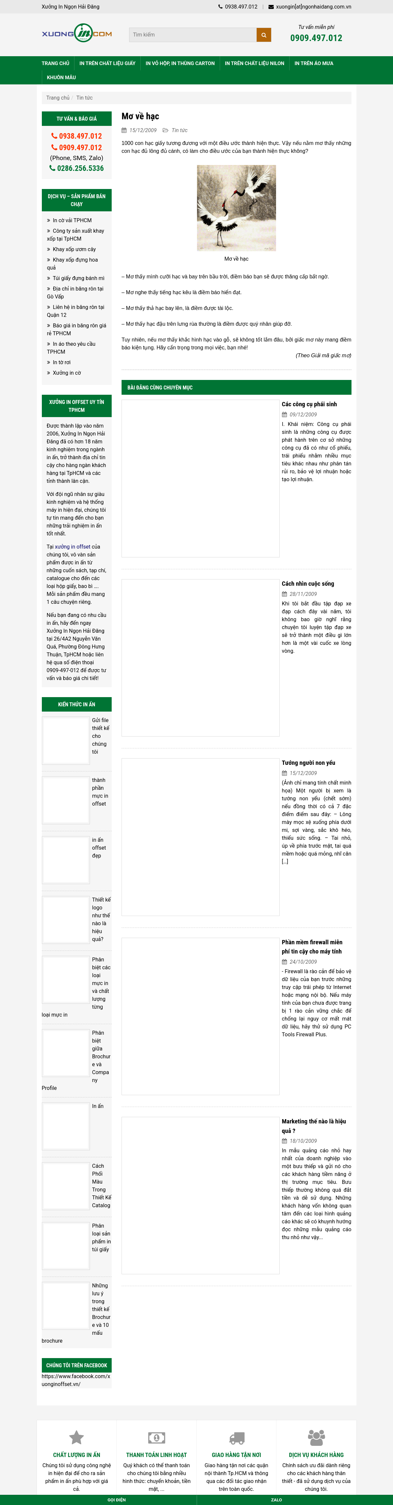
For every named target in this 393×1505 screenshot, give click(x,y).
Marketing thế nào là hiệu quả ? (241, 785)
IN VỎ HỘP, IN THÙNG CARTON (180, 62)
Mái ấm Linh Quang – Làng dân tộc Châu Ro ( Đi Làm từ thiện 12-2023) (131, 1283)
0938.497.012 (237, 7)
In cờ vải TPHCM (72, 219)
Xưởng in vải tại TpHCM (76, 1319)
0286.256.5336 (76, 167)
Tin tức (84, 96)
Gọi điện (116, 1499)
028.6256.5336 (87, 1416)
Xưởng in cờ (67, 371)
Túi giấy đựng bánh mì (78, 277)
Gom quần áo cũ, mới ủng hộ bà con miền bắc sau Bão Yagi (118, 1248)
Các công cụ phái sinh (229, 403)
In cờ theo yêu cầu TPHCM (80, 1292)
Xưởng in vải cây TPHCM (78, 1301)
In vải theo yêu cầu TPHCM (80, 1310)
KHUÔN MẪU (61, 76)
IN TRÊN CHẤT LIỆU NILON (254, 62)
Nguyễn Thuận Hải (276, 1377)
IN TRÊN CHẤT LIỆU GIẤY (107, 62)
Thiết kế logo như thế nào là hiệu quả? (90, 827)
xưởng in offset (73, 545)
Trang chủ (58, 96)
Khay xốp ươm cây (74, 248)
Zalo (276, 1499)
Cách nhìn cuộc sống (228, 499)
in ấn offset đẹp (88, 786)
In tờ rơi (61, 361)
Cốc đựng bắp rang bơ (75, 1257)
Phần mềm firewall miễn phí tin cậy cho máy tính (263, 690)
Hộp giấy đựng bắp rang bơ (80, 1265)
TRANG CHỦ (56, 62)
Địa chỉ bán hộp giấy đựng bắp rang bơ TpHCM (103, 1274)
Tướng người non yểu (229, 594)
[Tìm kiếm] (264, 35)
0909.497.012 (316, 38)
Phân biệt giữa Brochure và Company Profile (89, 902)
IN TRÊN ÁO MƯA (314, 62)
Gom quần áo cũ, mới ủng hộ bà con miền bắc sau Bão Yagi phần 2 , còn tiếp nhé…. (145, 1239)
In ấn (75, 928)
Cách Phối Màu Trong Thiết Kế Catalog (87, 969)
